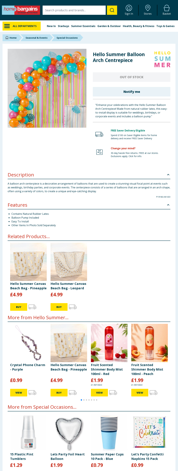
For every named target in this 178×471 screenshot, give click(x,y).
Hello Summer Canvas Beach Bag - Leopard (68, 286)
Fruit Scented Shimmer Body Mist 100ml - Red (107, 369)
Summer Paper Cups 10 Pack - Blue (107, 456)
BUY (18, 307)
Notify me (131, 91)
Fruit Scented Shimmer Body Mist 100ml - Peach (147, 369)
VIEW (18, 392)
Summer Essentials (83, 26)
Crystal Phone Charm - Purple (27, 367)
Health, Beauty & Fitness (138, 26)
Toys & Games (165, 26)
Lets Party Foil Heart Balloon (68, 456)
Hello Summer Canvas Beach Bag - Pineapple (28, 286)
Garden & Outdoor (109, 26)
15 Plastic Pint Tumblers (21, 456)
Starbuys (63, 26)
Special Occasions (67, 37)
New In (51, 26)
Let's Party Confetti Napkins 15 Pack (147, 456)
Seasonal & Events (37, 37)
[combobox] (80, 10)
